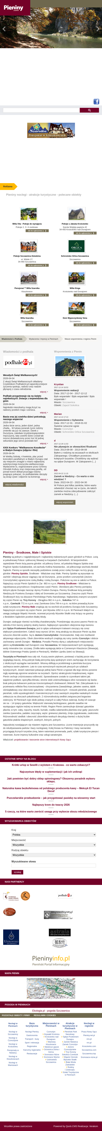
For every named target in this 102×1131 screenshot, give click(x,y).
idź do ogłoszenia (36, 231)
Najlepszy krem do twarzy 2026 (51, 804)
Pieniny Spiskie (19, 573)
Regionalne (32, 1046)
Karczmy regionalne (32, 1050)
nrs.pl (89, 1043)
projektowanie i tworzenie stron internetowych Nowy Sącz (42, 739)
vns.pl (89, 1039)
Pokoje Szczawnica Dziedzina (27, 256)
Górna (51, 1052)
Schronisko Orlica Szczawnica (75, 256)
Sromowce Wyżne (51, 1057)
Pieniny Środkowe (67, 583)
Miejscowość (18, 840)
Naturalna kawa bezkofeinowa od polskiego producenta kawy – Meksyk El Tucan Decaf (51, 789)
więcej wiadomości (14, 484)
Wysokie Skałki (70, 1060)
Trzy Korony (70, 1052)
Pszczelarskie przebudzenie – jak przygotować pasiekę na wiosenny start (51, 798)
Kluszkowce (51, 1044)
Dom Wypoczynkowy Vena (75, 318)
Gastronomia (32, 1035)
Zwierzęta (70, 1070)
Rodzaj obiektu (19, 850)
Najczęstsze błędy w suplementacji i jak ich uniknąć (51, 771)
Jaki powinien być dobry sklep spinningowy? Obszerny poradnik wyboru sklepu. (51, 780)
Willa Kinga (75, 288)
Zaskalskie (70, 1065)
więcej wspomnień (64, 502)
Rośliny (70, 1067)
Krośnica (56, 1034)
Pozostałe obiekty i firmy (16, 1015)
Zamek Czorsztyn (69, 1044)
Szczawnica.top (89, 1054)
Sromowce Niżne (51, 1054)
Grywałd (47, 1034)
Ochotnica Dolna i (51, 1049)
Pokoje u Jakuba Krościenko (75, 224)
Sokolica (65, 1054)
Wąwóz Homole (70, 1057)
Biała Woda (70, 1062)
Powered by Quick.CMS (65, 1126)
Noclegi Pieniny (32, 1032)
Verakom (93, 1126)
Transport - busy (32, 1039)
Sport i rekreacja (32, 1043)
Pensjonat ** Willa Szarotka (26, 288)
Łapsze (56, 1047)
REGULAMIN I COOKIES (45, 1015)
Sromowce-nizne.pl (89, 1057)
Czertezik (73, 1054)
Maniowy (51, 1042)
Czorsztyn (51, 1032)
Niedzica (48, 1047)
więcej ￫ (44, 392)
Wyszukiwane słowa (23, 861)
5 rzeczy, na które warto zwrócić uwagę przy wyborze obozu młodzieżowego (51, 811)
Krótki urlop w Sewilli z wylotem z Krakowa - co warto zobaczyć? (51, 765)
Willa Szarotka (27, 318)
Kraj (13, 830)
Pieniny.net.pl (89, 1035)
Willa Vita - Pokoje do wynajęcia (27, 224)
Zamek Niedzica (70, 1042)
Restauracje (32, 1054)
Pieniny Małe (28, 607)
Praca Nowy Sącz (89, 1032)
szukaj (89, 110)
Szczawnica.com (89, 1050)
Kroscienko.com (89, 1046)
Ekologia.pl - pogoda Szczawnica (51, 1010)
